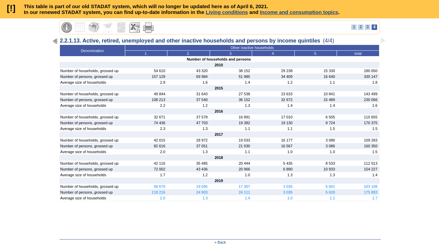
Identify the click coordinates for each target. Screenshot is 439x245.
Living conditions (227, 12)
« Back (220, 242)
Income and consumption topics (299, 12)
